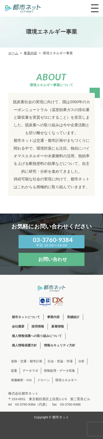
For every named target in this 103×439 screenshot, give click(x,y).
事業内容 (30, 53)
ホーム (13, 53)
